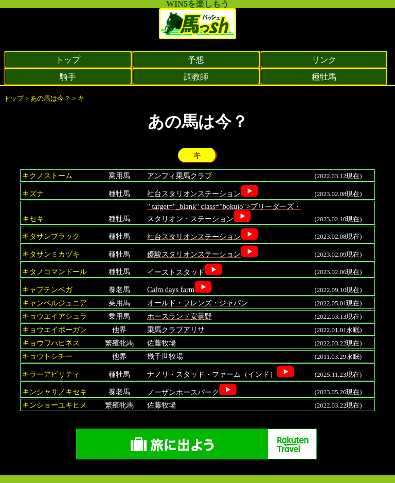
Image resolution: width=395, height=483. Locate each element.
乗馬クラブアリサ (176, 329)
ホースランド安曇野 (179, 316)
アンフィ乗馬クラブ (179, 175)
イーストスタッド (176, 271)
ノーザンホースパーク (183, 392)
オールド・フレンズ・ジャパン (197, 303)
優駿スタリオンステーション (194, 254)
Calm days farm (170, 289)
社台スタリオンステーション (194, 193)
